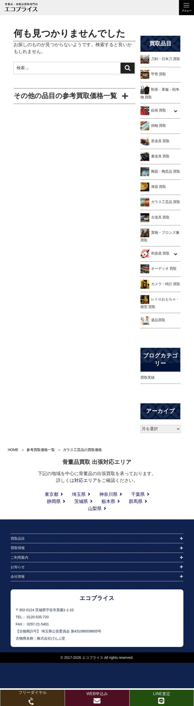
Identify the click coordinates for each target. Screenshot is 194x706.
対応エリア (85, 480)
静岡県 (54, 501)
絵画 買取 (158, 110)
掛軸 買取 (158, 126)
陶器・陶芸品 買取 (165, 171)
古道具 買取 (160, 217)
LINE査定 (161, 694)
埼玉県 (79, 494)
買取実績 (147, 377)
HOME (13, 450)
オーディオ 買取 (164, 269)
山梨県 (95, 508)
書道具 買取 (160, 156)
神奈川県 (108, 494)
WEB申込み (97, 694)
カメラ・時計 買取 (165, 284)
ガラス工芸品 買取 (165, 202)
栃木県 (108, 501)
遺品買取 (158, 320)
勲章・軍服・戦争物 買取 (159, 93)
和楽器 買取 (160, 253)
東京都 (51, 494)
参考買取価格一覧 (41, 450)
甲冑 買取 (158, 74)
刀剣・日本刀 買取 (165, 59)
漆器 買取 (158, 187)
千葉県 (138, 494)
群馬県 (135, 501)
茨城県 (81, 501)
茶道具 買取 (160, 141)
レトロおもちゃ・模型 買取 (159, 303)
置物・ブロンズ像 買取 (159, 236)
